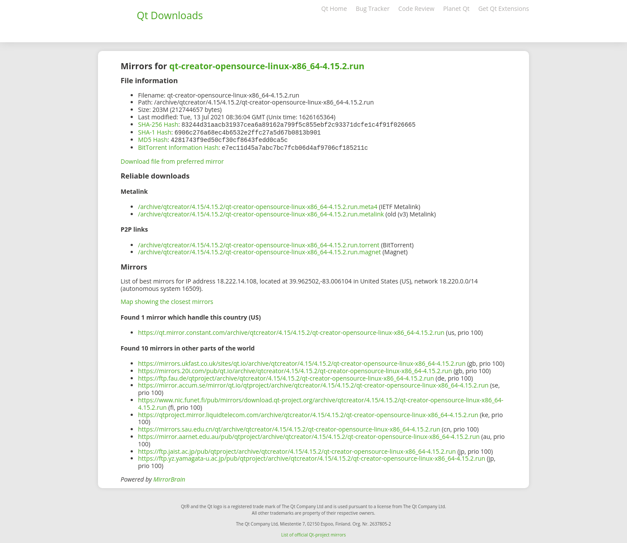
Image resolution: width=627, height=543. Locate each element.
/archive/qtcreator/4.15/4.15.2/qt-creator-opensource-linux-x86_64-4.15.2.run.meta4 (258, 205)
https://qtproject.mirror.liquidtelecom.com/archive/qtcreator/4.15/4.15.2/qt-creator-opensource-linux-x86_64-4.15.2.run (308, 413)
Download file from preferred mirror (172, 159)
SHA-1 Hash (154, 132)
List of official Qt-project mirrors (313, 533)
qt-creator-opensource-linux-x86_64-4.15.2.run (266, 66)
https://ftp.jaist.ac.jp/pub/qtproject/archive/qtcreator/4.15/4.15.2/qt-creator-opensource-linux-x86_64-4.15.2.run (297, 449)
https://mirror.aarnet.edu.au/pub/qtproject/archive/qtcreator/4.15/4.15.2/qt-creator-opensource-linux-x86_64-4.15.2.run (309, 435)
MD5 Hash (153, 139)
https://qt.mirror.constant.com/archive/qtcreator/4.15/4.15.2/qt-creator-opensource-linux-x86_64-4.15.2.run (291, 331)
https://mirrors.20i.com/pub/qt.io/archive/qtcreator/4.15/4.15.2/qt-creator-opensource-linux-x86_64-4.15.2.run (295, 369)
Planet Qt (456, 8)
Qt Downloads (170, 15)
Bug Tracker (373, 8)
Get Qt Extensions (503, 8)
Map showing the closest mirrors (167, 300)
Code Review (416, 8)
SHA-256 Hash (158, 124)
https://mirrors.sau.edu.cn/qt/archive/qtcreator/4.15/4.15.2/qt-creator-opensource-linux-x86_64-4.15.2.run (289, 427)
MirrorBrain (169, 477)
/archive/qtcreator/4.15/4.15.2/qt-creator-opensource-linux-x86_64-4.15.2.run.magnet (259, 250)
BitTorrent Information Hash (178, 146)
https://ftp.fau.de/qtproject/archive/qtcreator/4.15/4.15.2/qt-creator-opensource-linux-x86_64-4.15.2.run (286, 376)
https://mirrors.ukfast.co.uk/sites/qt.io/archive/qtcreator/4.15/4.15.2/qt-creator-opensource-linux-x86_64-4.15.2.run (301, 362)
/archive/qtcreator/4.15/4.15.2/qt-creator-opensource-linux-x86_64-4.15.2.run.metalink (261, 212)
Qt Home (334, 8)
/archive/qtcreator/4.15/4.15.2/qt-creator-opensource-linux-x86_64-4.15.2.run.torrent (258, 243)
